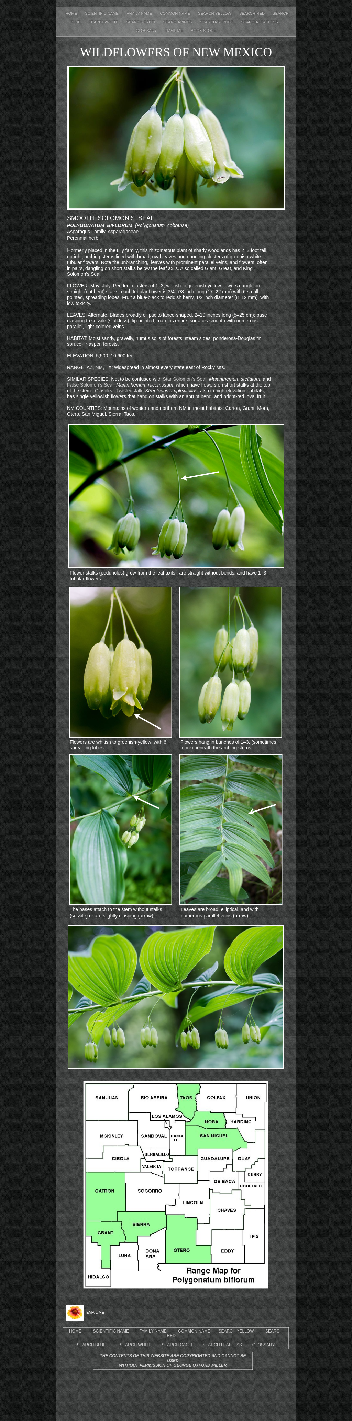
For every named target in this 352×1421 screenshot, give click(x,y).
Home (72, 13)
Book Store (203, 30)
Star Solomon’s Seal (185, 379)
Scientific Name (102, 13)
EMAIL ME (174, 30)
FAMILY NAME (153, 1331)
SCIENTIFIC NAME (111, 1331)
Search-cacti (141, 22)
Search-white (104, 22)
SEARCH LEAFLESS (222, 1344)
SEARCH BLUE (93, 1344)
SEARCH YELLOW (236, 1331)
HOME (75, 1331)
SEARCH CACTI (177, 1344)
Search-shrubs (217, 22)
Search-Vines (178, 22)
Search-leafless (259, 22)
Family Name (139, 13)
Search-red (252, 13)
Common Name (175, 13)
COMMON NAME (194, 1331)
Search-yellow (215, 13)
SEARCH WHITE (135, 1344)
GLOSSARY (263, 1344)
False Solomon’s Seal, (91, 385)
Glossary (147, 30)
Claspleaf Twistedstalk (118, 390)
